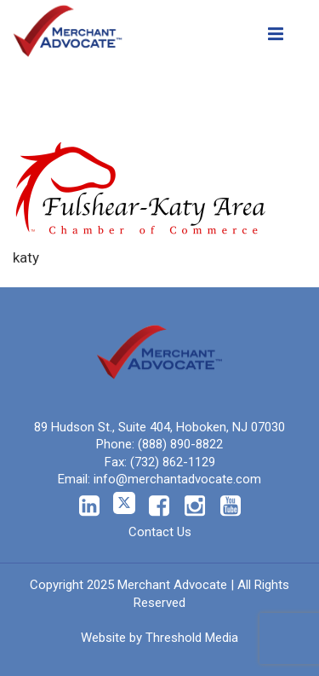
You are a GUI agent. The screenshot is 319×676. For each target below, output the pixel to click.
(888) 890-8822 (180, 444)
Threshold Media (191, 637)
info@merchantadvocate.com (177, 479)
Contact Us (159, 532)
